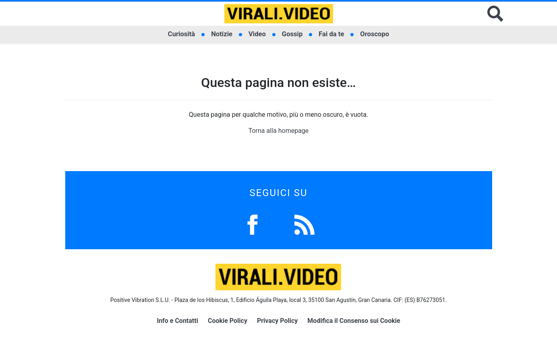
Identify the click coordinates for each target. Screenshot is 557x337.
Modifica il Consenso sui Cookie (353, 321)
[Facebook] (252, 223)
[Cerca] (495, 14)
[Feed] (304, 223)
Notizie (221, 34)
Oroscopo (374, 34)
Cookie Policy (227, 321)
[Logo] (278, 13)
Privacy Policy (277, 321)
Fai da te (331, 34)
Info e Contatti (177, 321)
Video (257, 34)
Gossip (292, 34)
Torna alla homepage (278, 130)
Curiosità (181, 34)
